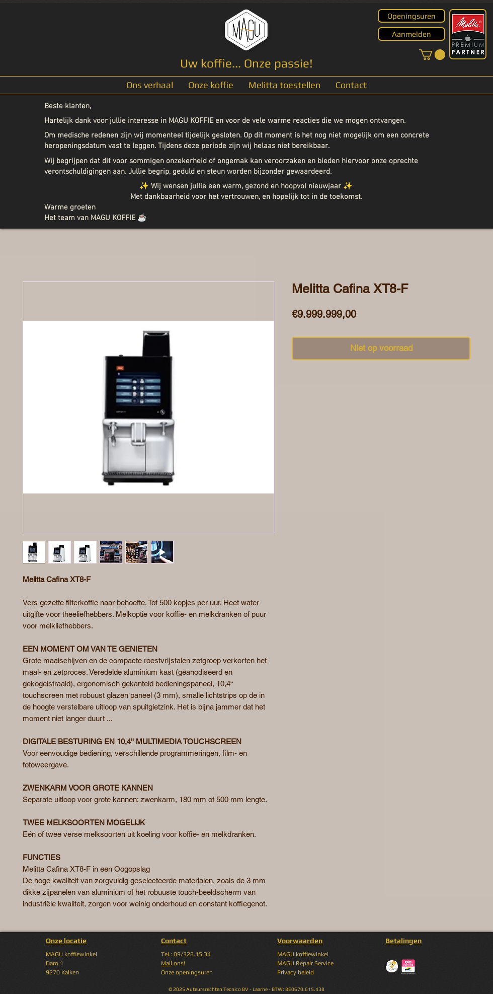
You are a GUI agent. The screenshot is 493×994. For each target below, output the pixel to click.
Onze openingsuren (187, 972)
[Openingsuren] (411, 16)
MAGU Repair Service (305, 963)
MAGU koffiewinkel (302, 954)
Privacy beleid (295, 972)
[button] (432, 54)
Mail (166, 963)
